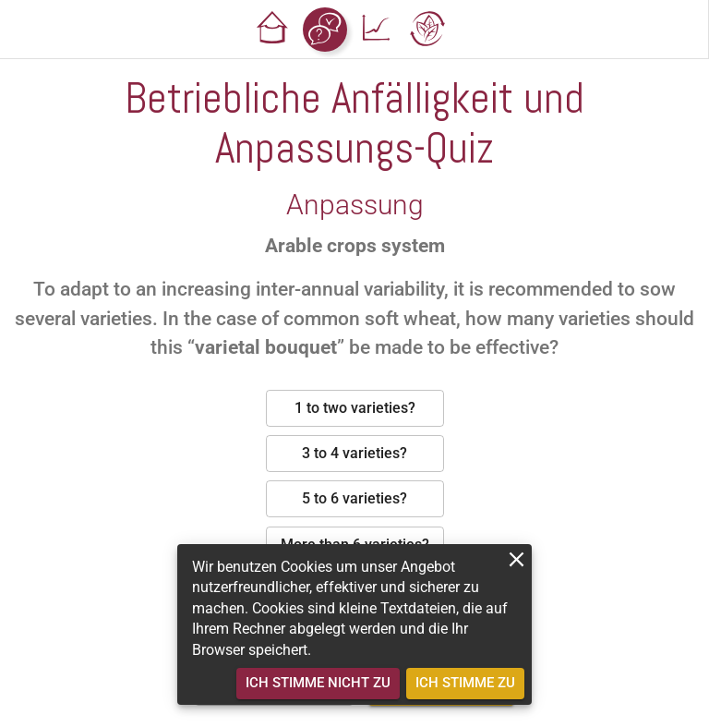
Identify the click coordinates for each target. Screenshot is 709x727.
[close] (516, 559)
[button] (273, 29)
